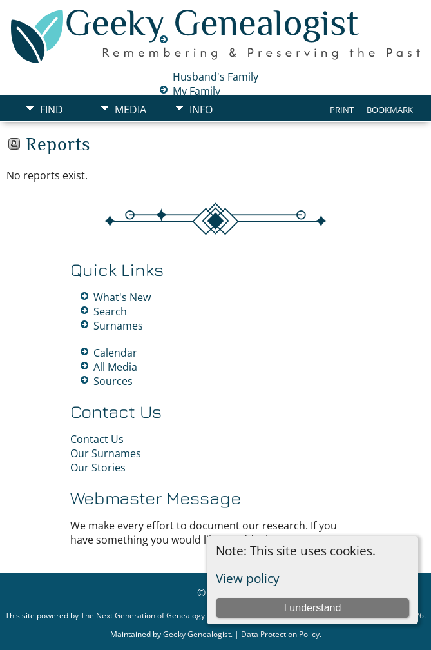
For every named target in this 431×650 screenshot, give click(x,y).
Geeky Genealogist (197, 634)
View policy (248, 578)
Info (201, 110)
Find (51, 110)
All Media (115, 367)
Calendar (115, 353)
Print (342, 109)
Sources (113, 381)
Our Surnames (105, 453)
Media (130, 110)
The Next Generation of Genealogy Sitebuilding (165, 615)
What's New (122, 297)
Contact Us (97, 439)
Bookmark (390, 109)
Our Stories (98, 467)
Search (110, 311)
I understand (312, 607)
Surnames (118, 326)
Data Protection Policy (280, 634)
